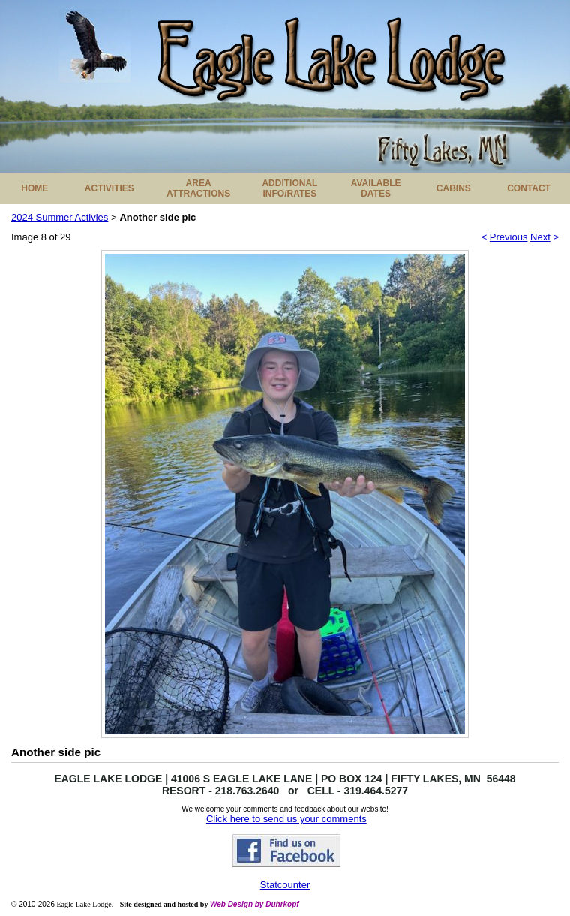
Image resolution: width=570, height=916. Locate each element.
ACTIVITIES (109, 188)
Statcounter (285, 884)
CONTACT (528, 188)
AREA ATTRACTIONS (198, 188)
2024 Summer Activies (59, 217)
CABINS (453, 188)
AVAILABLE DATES (376, 188)
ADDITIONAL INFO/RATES (289, 188)
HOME (34, 188)
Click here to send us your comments (286, 818)
